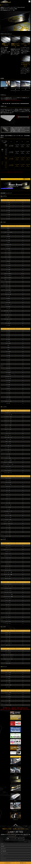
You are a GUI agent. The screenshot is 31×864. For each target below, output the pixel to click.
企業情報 (2, 846)
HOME (2, 843)
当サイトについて (4, 853)
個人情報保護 (3, 851)
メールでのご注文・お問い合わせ (16, 838)
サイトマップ (3, 858)
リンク (2, 856)
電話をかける (23, 862)
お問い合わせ (3, 848)
